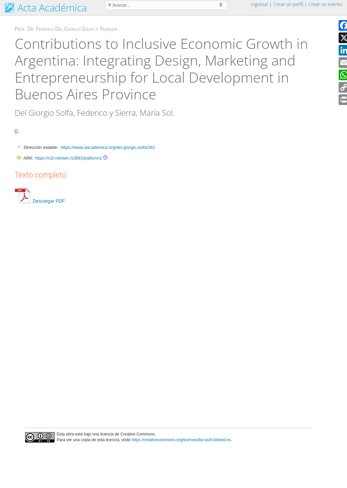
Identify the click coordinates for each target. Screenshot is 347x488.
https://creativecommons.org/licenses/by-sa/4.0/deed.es (181, 439)
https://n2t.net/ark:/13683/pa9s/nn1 (68, 158)
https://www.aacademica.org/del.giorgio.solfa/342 (108, 147)
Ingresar (259, 4)
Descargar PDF (40, 201)
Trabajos (108, 28)
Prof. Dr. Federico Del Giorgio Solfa (54, 28)
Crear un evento (325, 4)
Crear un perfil (288, 4)
